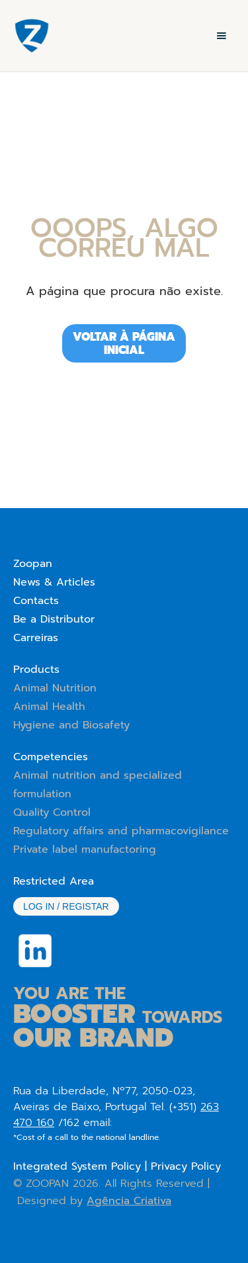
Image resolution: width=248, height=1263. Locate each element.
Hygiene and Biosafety (71, 725)
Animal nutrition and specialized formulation (97, 784)
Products (36, 669)
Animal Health (49, 707)
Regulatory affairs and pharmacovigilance (121, 831)
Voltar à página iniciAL (124, 343)
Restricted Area (53, 881)
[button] (221, 36)
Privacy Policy (186, 1166)
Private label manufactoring (84, 849)
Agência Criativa (129, 1201)
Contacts (36, 601)
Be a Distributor (54, 619)
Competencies (50, 757)
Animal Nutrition (55, 688)
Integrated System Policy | (82, 1166)
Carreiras (35, 638)
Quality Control (52, 812)
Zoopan (32, 564)
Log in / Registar (66, 906)
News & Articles (54, 582)
